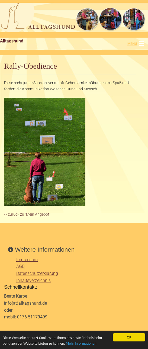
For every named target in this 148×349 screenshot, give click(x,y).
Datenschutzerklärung (37, 273)
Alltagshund (11, 41)
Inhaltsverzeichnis (33, 280)
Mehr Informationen (81, 343)
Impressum (27, 259)
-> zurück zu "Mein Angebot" (27, 214)
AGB (20, 266)
